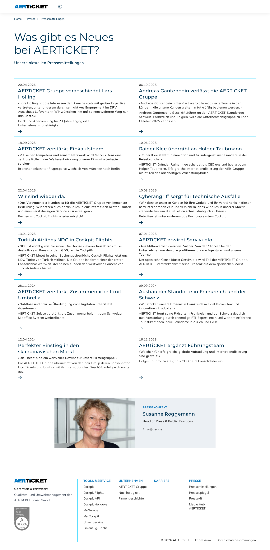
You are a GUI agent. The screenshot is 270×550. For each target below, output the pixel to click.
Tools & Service (69, 6)
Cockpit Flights (93, 493)
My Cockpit (91, 516)
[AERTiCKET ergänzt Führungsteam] (195, 377)
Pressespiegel (199, 493)
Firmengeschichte (131, 498)
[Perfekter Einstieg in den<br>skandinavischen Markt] (74, 377)
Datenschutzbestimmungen (236, 540)
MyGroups (90, 510)
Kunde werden (225, 6)
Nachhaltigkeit (129, 493)
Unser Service (93, 522)
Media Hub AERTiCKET (197, 506)
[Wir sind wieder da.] (74, 222)
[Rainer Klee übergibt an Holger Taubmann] (195, 179)
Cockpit (198, 6)
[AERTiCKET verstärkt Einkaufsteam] (74, 179)
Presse (134, 6)
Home (18, 19)
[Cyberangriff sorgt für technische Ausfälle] (195, 222)
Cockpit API (91, 498)
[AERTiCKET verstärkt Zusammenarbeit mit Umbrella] (74, 328)
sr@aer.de (154, 429)
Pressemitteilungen (52, 19)
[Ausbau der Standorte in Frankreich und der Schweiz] (195, 328)
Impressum (203, 540)
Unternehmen (96, 6)
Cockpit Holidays (95, 504)
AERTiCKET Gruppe (133, 487)
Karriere (118, 6)
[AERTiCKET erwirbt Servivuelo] (195, 274)
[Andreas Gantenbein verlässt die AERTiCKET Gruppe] (195, 131)
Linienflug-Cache (95, 528)
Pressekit (195, 498)
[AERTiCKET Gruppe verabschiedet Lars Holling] (74, 131)
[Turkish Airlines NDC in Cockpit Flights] (74, 274)
